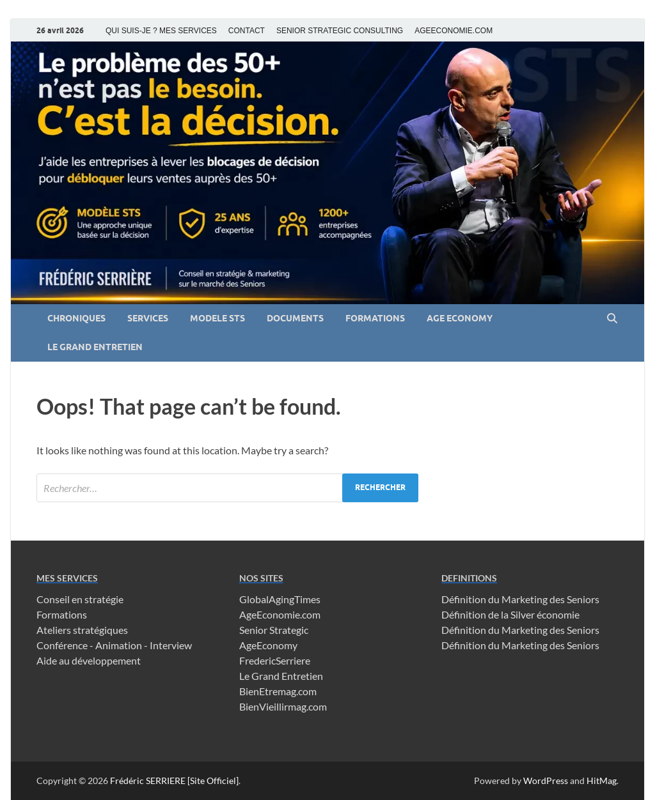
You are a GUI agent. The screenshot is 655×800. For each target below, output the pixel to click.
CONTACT (246, 30)
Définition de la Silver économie (510, 614)
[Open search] (612, 319)
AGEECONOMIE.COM (453, 30)
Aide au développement (88, 660)
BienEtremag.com (278, 691)
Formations (61, 614)
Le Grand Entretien (281, 676)
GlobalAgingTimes (279, 599)
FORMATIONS (375, 318)
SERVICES (147, 318)
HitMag (602, 780)
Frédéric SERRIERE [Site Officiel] (174, 780)
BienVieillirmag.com (283, 706)
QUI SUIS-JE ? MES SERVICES (161, 30)
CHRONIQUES (76, 318)
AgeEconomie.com (279, 614)
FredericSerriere (274, 660)
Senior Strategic (273, 630)
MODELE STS (217, 318)
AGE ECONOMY (460, 318)
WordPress (545, 780)
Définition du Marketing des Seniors (520, 599)
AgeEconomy (268, 645)
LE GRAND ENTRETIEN (95, 347)
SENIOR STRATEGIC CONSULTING (339, 30)
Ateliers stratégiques (82, 630)
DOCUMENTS (295, 318)
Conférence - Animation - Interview (114, 645)
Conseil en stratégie (79, 599)
